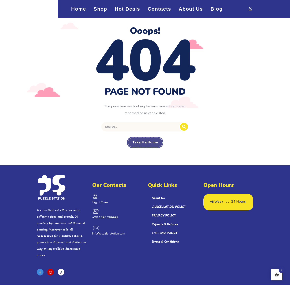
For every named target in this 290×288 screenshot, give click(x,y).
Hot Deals (127, 10)
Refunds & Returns (165, 227)
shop (100, 10)
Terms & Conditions (165, 244)
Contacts (159, 10)
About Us (191, 10)
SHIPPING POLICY (165, 236)
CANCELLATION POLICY (169, 209)
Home (78, 10)
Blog (216, 10)
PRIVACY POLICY (164, 218)
